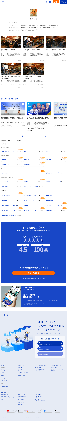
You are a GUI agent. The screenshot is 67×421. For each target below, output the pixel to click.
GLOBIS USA (20, 418)
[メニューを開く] (3, 2)
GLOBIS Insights (38, 384)
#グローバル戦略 (41, 128)
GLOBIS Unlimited (4, 400)
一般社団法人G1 (38, 408)
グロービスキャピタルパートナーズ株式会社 (7, 412)
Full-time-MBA (4, 394)
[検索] (46, 1)
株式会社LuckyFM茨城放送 (40, 414)
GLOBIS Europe (21, 413)
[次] (45, 136)
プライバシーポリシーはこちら (27, 318)
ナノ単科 (49, 367)
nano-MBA (4, 390)
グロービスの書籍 (38, 381)
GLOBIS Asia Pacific (21, 408)
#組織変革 (8, 125)
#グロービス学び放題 (58, 125)
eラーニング (20, 384)
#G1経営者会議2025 (31, 128)
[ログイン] (50, 1)
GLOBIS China (20, 411)
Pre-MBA (3, 392)
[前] (22, 136)
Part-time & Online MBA (6, 395)
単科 (49, 362)
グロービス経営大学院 (5, 410)
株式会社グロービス (4, 408)
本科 (49, 357)
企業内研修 (20, 381)
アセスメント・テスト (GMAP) (23, 386)
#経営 (3, 125)
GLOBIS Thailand (21, 416)
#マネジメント (14, 125)
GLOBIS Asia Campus (22, 410)
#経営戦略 (30, 130)
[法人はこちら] (63, 2)
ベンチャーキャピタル (55, 381)
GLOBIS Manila (21, 414)
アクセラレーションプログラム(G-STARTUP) (57, 383)
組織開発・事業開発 (21, 389)
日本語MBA (3, 382)
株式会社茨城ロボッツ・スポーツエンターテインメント (42, 412)
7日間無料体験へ (55, 2)
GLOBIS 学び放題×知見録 (5, 398)
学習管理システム (21, 387)
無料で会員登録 (33, 287)
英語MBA (2, 389)
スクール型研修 (20, 382)
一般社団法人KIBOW (39, 410)
